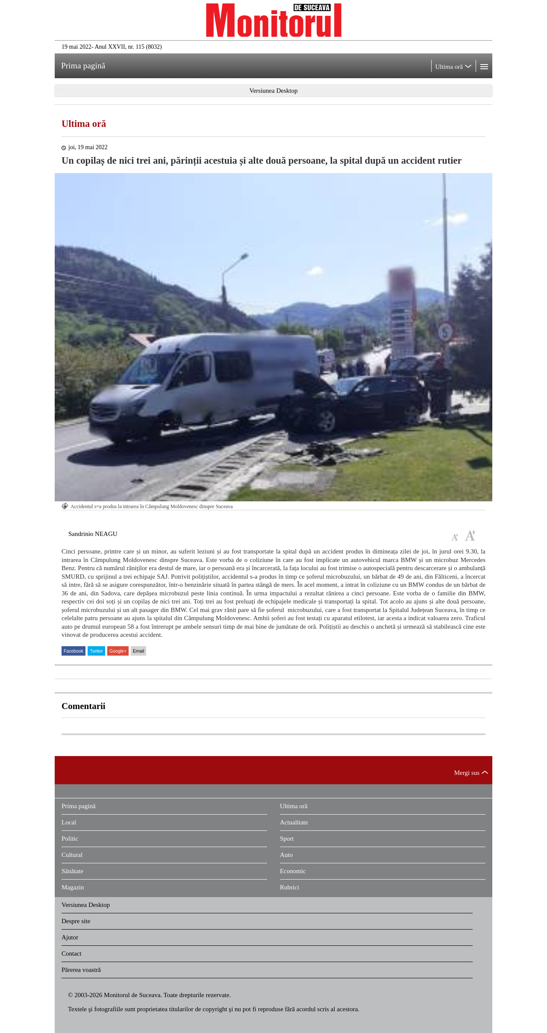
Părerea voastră (81, 969)
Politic (70, 838)
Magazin (73, 887)
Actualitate (294, 822)
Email (138, 651)
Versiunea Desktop (86, 904)
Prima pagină (79, 806)
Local (69, 822)
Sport (287, 838)
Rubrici (289, 887)
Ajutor (70, 937)
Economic (293, 871)
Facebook (73, 651)
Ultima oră (84, 123)
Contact (72, 953)
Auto (286, 854)
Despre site (76, 921)
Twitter (96, 651)
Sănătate (72, 871)
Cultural (72, 854)
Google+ (117, 651)
